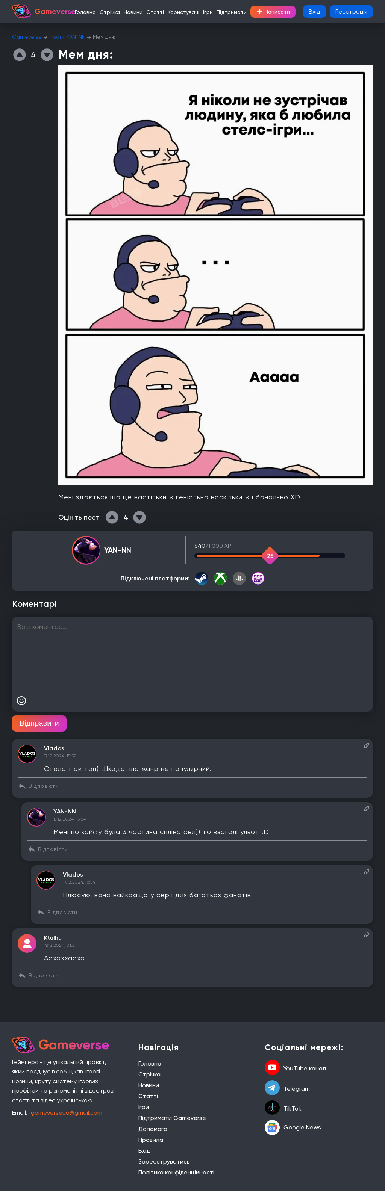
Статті (155, 12)
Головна (85, 12)
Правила (150, 1139)
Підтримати (232, 12)
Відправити (39, 723)
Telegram (287, 1088)
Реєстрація (351, 11)
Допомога (152, 1128)
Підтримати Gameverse (172, 1117)
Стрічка (110, 12)
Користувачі (183, 12)
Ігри (208, 12)
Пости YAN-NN (67, 37)
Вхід (314, 11)
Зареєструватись (164, 1161)
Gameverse (27, 37)
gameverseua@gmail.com (66, 1112)
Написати (273, 12)
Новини (133, 12)
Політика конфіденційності (176, 1172)
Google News (293, 1127)
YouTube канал (295, 1068)
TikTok (283, 1108)
